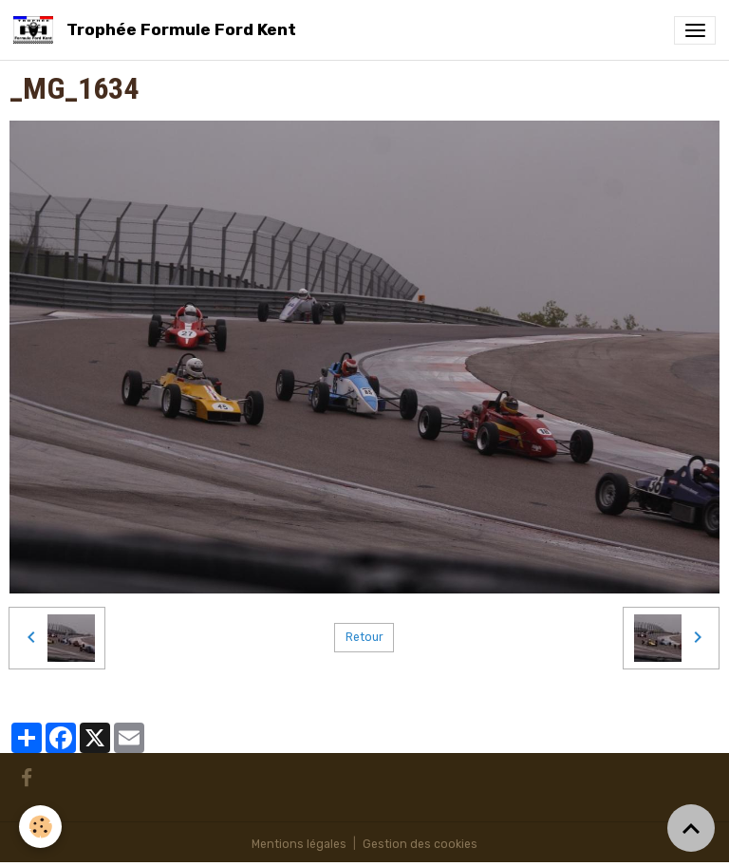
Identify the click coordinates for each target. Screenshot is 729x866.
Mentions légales (299, 844)
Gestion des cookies (420, 844)
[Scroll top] (691, 828)
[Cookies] (40, 826)
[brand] (158, 30)
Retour (364, 637)
